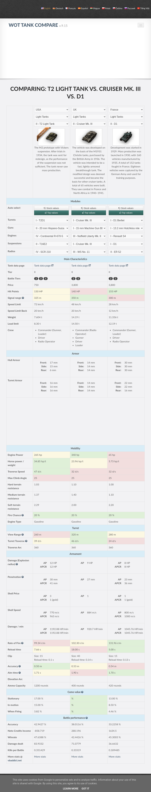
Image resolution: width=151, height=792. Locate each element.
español (83, 8)
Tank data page (44, 265)
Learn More (70, 788)
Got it (85, 788)
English (45, 8)
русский (130, 8)
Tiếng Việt (143, 8)
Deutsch (58, 8)
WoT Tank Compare (38, 25)
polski (106, 8)
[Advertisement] (75, 55)
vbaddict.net (15, 760)
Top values (51, 213)
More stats (40, 756)
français (70, 8)
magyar (95, 8)
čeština (117, 8)
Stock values (51, 208)
